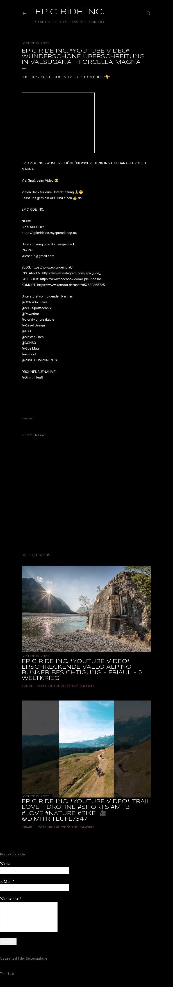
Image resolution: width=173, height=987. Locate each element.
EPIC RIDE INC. (69, 12)
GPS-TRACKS (72, 22)
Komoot (97, 22)
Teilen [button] (28, 418)
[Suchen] (148, 12)
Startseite (46, 22)
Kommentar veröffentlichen (65, 686)
